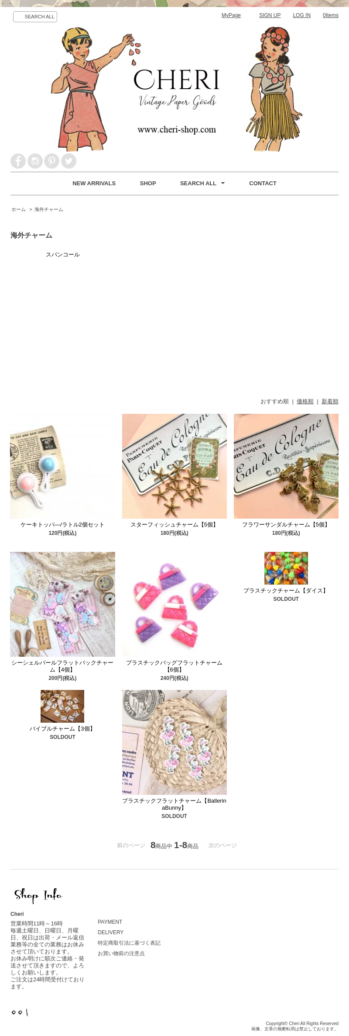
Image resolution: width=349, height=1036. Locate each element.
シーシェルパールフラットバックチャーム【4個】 (62, 666)
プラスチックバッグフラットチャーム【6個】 (174, 666)
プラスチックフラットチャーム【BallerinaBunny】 (174, 804)
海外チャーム (48, 209)
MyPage (231, 15)
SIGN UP (270, 15)
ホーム (18, 209)
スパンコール (63, 254)
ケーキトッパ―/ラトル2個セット (63, 524)
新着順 (330, 401)
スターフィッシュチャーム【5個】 (174, 524)
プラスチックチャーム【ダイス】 (285, 590)
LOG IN (302, 15)
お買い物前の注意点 (121, 953)
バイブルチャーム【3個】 (62, 728)
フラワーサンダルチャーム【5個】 (286, 524)
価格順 (305, 401)
